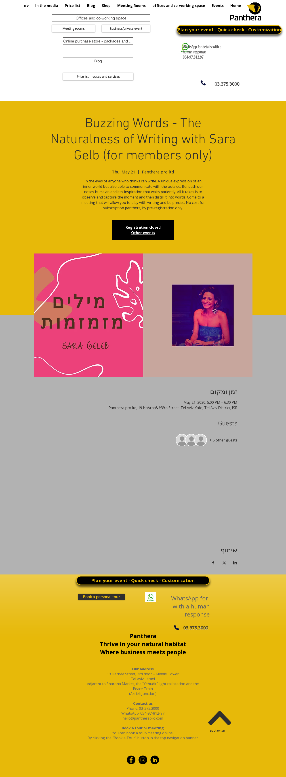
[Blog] (98, 60)
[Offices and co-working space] (101, 17)
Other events (143, 232)
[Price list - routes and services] (98, 76)
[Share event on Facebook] (213, 562)
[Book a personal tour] (101, 597)
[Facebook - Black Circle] (131, 760)
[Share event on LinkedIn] (235, 562)
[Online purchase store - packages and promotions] (98, 40)
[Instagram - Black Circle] (143, 760)
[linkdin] (154, 760)
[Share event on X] (224, 562)
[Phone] (203, 83)
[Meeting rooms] (73, 28)
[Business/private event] (126, 28)
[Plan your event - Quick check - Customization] (229, 29)
